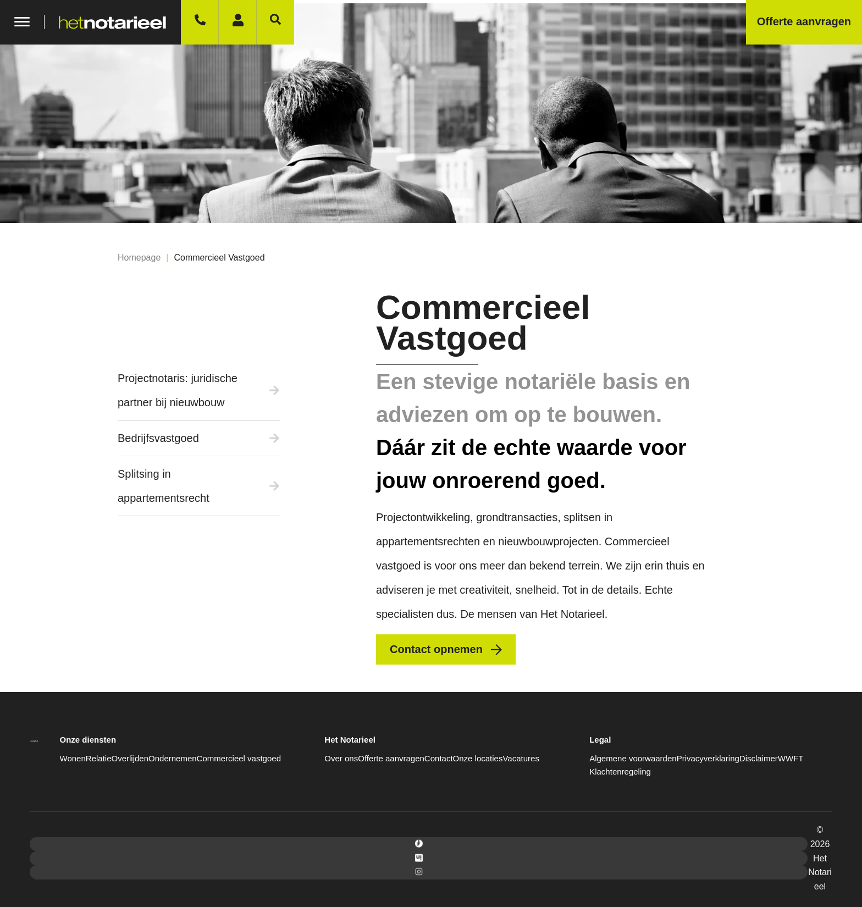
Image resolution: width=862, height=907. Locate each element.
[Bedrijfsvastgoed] (274, 438)
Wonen (73, 758)
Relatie (99, 758)
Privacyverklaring (708, 758)
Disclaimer (758, 758)
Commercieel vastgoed (239, 758)
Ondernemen (172, 758)
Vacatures (520, 758)
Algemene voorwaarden (632, 758)
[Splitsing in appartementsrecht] (274, 485)
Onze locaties (478, 758)
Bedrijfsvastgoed (158, 438)
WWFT (791, 758)
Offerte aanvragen (391, 758)
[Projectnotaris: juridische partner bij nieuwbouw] (274, 390)
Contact (438, 758)
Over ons (341, 758)
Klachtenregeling (620, 771)
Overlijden (130, 758)
